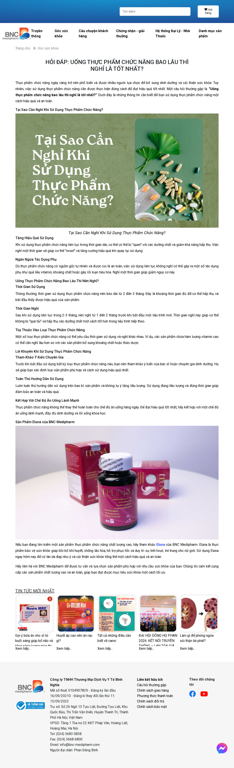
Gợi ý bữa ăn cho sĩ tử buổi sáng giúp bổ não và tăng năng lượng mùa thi (34, 639)
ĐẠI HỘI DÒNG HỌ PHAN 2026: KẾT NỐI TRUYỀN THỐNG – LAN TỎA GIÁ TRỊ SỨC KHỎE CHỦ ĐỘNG (158, 639)
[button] (214, 623)
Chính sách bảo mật (152, 707)
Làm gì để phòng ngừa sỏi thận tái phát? (197, 638)
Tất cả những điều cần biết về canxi (114, 638)
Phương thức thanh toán (155, 696)
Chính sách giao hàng (153, 690)
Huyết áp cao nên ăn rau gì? (74, 638)
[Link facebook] (194, 692)
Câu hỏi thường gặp (151, 685)
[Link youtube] (206, 692)
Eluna (160, 545)
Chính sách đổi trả (150, 701)
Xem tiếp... (23, 648)
